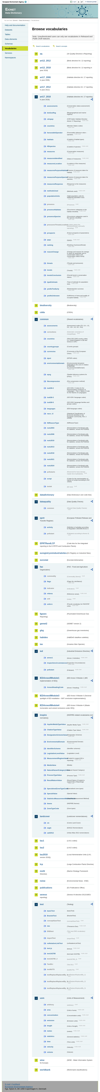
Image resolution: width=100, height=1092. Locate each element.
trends (49, 270)
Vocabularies (10, 48)
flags (49, 581)
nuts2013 (50, 447)
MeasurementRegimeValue (57, 758)
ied (41, 651)
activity (50, 527)
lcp (41, 864)
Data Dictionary (24, 20)
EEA (15, 2)
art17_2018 (45, 97)
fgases (43, 614)
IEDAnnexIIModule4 (49, 705)
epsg (49, 374)
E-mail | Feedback (12, 1084)
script (49, 479)
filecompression (53, 381)
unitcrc (50, 604)
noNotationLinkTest (55, 943)
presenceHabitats (54, 210)
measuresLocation (54, 164)
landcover (45, 816)
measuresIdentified (54, 158)
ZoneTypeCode (53, 808)
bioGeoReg (51, 113)
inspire (43, 715)
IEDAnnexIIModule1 (49, 678)
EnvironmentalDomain (56, 742)
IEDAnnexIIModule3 (49, 696)
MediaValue (51, 765)
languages (51, 409)
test (41, 904)
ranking (50, 245)
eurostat (44, 560)
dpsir (49, 358)
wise (42, 1060)
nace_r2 (50, 414)
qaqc (49, 240)
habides (44, 637)
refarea (50, 594)
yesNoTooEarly (53, 289)
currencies (51, 351)
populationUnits (53, 196)
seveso (43, 895)
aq (41, 54)
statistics (50, 1036)
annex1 (50, 658)
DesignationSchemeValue (57, 735)
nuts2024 (50, 466)
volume (50, 1052)
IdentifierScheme (53, 749)
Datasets (8, 30)
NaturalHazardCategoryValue (57, 770)
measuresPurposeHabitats (57, 170)
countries (51, 126)
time (48, 1042)
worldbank (45, 1070)
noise (42, 881)
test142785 (51, 954)
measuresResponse (55, 184)
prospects (51, 233)
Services (8, 53)
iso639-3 (50, 397)
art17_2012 (45, 87)
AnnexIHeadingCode (55, 687)
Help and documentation (15, 25)
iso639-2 (50, 388)
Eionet (15, 20)
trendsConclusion (54, 275)
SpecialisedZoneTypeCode (57, 789)
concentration (52, 1015)
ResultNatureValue (54, 780)
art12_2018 (45, 68)
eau (48, 926)
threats (50, 263)
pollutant (50, 670)
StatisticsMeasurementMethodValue (57, 799)
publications (46, 888)
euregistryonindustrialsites (53, 553)
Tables (7, 34)
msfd (42, 871)
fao (41, 567)
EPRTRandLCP (47, 543)
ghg (42, 630)
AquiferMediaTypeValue (56, 724)
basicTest (51, 911)
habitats (50, 139)
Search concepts (61, 46)
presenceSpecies (54, 216)
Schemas (9, 44)
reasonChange (53, 252)
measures (51, 152)
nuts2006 (50, 434)
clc (48, 823)
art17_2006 (45, 77)
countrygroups (53, 347)
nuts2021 (50, 459)
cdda (42, 312)
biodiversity (46, 305)
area (48, 1010)
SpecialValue (52, 794)
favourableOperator (55, 133)
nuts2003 (50, 428)
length (49, 1026)
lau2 (42, 848)
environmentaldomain (55, 363)
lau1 (42, 841)
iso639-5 (50, 402)
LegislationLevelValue (55, 753)
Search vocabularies (42, 46)
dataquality (45, 502)
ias (41, 644)
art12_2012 (45, 61)
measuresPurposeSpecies (57, 177)
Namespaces (10, 58)
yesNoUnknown (53, 296)
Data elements (11, 39)
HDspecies (51, 146)
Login (74, 1)
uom (42, 998)
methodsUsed (52, 191)
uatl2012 (50, 833)
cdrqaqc (50, 119)
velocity (50, 1047)
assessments (52, 106)
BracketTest (51, 916)
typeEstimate (52, 282)
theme (49, 804)
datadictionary (47, 495)
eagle (49, 828)
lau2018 (44, 854)
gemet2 (43, 624)
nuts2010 (50, 440)
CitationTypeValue (54, 730)
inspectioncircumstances (57, 663)
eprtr (42, 518)
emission (50, 1020)
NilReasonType (53, 423)
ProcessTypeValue (54, 775)
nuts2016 (50, 453)
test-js (49, 948)
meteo (49, 1031)
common (44, 319)
